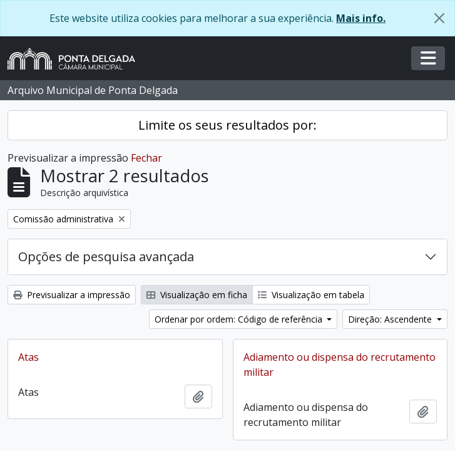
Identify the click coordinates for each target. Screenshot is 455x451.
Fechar (146, 158)
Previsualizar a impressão (71, 295)
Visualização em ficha (196, 295)
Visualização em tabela (311, 295)
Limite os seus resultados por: (227, 125)
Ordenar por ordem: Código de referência (240, 319)
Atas (28, 357)
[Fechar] (439, 18)
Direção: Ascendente (391, 319)
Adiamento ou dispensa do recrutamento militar (339, 364)
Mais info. (361, 18)
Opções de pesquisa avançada (106, 256)
